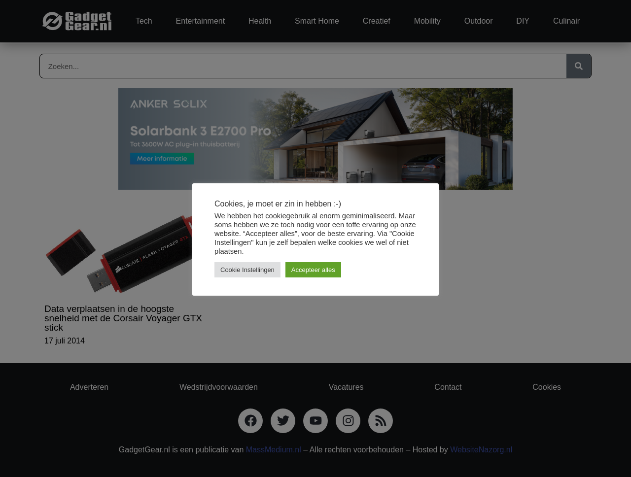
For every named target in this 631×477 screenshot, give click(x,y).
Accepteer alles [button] (313, 269)
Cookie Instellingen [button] (247, 269)
